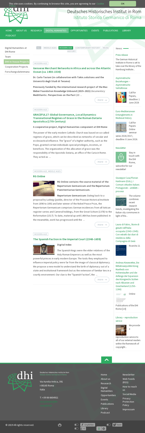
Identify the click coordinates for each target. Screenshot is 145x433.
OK (122, 3)
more (100, 100)
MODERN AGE (65, 47)
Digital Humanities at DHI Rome (16, 49)
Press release (122, 54)
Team (8, 56)
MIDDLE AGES (50, 47)
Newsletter (121, 147)
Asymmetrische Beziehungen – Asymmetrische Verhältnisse (123, 83)
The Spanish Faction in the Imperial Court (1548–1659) (67, 239)
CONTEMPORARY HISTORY (87, 47)
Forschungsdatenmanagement (17, 71)
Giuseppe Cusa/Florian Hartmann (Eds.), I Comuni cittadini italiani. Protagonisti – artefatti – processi (128, 184)
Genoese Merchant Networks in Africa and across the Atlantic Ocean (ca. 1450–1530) (72, 69)
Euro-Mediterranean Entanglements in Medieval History (125, 115)
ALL (39, 47)
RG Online (39, 176)
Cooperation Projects (16, 66)
